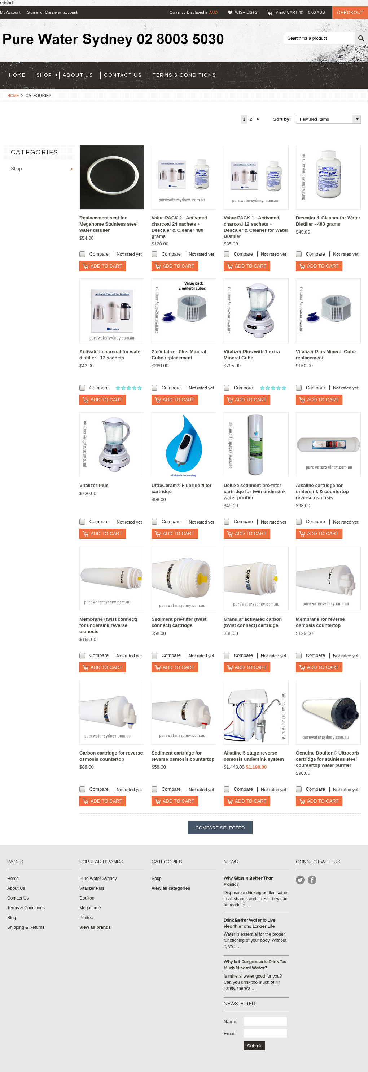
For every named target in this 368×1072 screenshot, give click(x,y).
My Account (10, 12)
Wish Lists (246, 12)
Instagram (312, 880)
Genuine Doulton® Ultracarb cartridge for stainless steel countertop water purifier (327, 759)
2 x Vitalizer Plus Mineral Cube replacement (179, 354)
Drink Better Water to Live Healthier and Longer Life (250, 923)
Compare (99, 254)
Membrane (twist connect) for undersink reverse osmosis (108, 625)
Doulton (86, 898)
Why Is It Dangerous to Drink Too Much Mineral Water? (255, 965)
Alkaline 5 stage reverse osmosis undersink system (254, 756)
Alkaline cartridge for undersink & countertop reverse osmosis (322, 491)
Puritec (86, 917)
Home (13, 95)
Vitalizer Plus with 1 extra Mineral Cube (252, 354)
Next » (258, 119)
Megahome (90, 907)
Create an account (61, 12)
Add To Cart (106, 266)
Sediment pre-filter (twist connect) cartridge (179, 622)
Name (230, 1021)
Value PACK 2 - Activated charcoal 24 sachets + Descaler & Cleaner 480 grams (179, 227)
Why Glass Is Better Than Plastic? (248, 881)
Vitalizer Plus (94, 485)
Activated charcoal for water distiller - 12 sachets (110, 354)
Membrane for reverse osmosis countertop (320, 622)
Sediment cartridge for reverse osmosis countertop (183, 756)
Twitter (300, 880)
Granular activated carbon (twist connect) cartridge (253, 622)
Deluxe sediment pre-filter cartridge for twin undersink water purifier (255, 491)
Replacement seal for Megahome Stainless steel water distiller (108, 224)
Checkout (350, 12)
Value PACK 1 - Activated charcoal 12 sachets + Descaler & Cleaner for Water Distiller (256, 227)
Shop (46, 75)
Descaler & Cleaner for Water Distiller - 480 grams (328, 221)
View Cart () (300, 12)
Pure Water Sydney (98, 878)
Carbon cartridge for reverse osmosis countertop (111, 756)
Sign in (33, 12)
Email (230, 1033)
